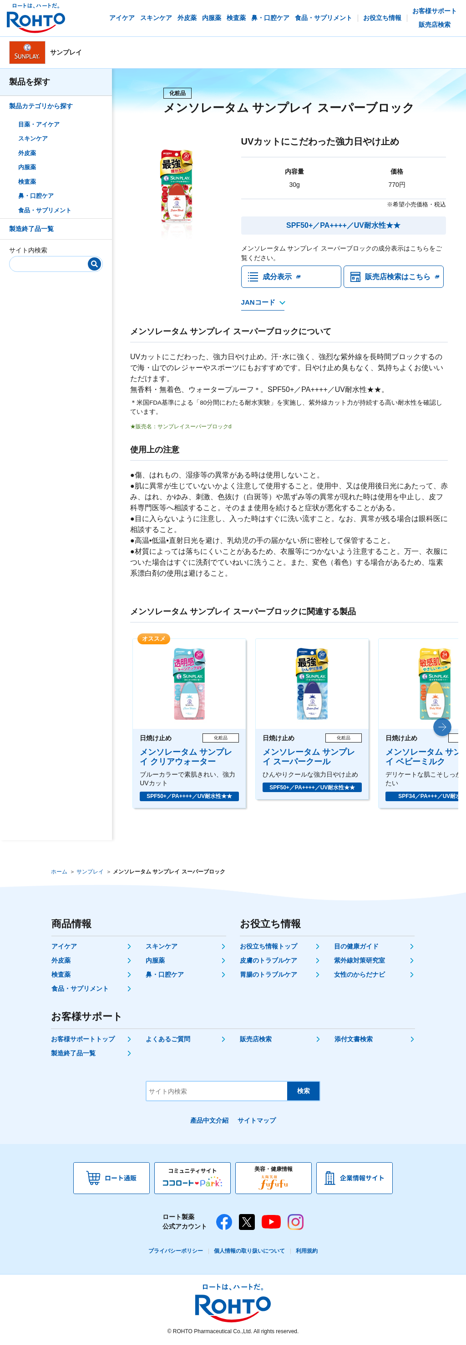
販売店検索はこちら (398, 277)
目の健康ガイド (356, 946)
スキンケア (33, 138)
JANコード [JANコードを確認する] (258, 302)
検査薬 (27, 181)
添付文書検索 (353, 1039)
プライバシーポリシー (175, 1251)
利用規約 (307, 1251)
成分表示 (277, 277)
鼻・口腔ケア (36, 195)
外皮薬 (27, 153)
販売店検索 (256, 1039)
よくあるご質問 (168, 1039)
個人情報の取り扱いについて (249, 1251)
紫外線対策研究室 (359, 960)
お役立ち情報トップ (268, 946)
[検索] (94, 264)
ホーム (59, 872)
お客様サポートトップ (83, 1039)
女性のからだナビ (359, 975)
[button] (442, 727)
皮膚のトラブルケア (268, 960)
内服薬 (27, 167)
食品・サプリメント (44, 210)
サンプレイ (90, 872)
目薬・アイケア (39, 124)
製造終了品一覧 (31, 228)
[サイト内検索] (52, 262)
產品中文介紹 (209, 1120)
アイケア (64, 946)
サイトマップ (257, 1120)
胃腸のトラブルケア (268, 975)
